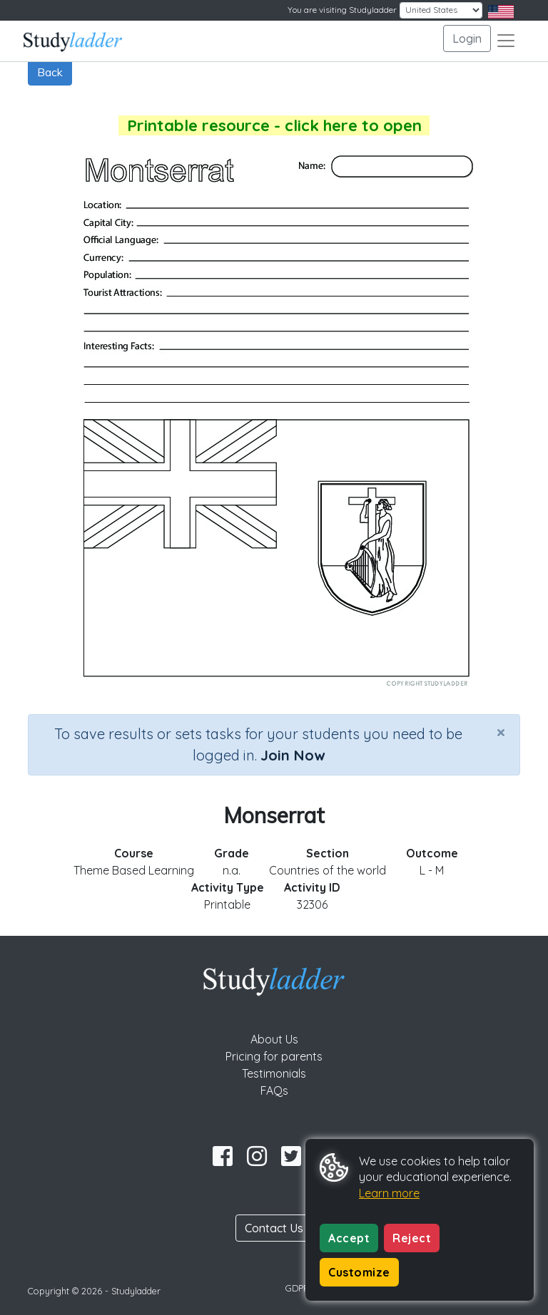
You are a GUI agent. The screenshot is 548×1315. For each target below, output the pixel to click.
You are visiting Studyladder (342, 9)
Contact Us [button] (274, 1228)
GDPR (297, 1288)
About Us (274, 1039)
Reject (411, 1238)
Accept (349, 1238)
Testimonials (274, 1073)
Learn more (389, 1193)
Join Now (292, 755)
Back (50, 72)
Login (467, 38)
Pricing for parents (274, 1056)
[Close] (500, 732)
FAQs (274, 1090)
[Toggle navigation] (506, 40)
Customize (359, 1272)
